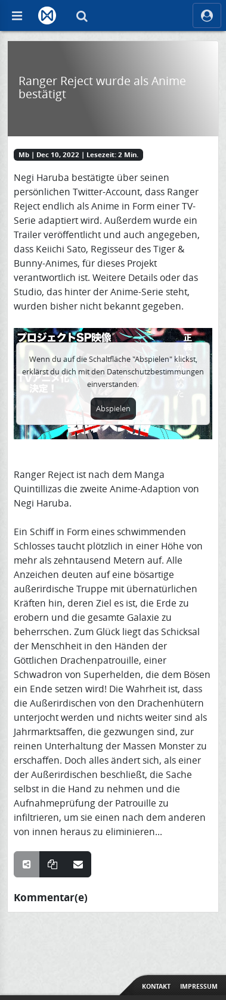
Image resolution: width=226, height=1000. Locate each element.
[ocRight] (207, 15)
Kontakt (156, 986)
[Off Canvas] (16, 15)
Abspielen (113, 409)
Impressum (199, 986)
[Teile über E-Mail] (78, 864)
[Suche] (81, 15)
